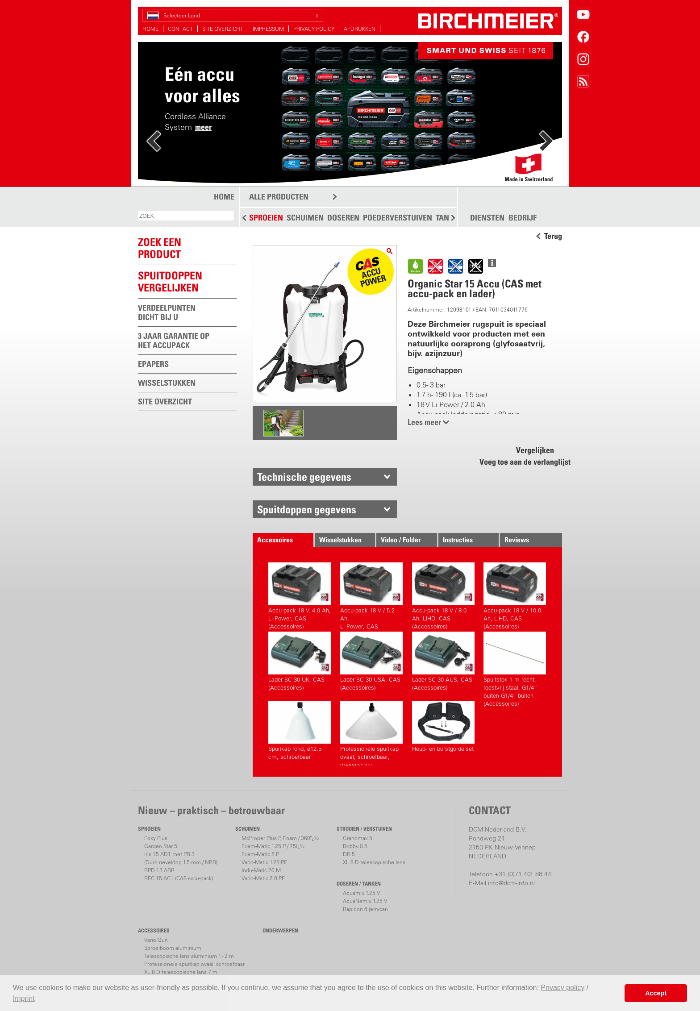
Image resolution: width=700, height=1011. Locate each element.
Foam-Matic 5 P (260, 854)
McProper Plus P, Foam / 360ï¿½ (280, 838)
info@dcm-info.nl (511, 883)
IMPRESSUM (268, 28)
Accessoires (275, 539)
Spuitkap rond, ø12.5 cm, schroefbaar (299, 730)
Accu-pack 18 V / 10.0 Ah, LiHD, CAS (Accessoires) (514, 594)
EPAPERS (153, 364)
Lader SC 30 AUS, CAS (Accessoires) (443, 661)
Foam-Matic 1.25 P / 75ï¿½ (273, 846)
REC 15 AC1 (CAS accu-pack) (178, 878)
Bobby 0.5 (355, 846)
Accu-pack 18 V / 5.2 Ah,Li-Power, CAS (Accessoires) (371, 594)
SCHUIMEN (305, 217)
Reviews (516, 539)
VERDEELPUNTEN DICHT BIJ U (167, 312)
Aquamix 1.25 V (361, 893)
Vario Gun (156, 939)
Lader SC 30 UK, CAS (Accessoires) (299, 661)
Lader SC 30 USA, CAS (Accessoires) (371, 661)
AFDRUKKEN (359, 28)
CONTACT (180, 28)
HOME (150, 28)
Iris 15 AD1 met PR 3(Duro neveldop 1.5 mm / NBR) (180, 858)
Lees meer (424, 422)
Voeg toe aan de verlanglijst (520, 461)
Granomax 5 (357, 838)
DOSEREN (343, 217)
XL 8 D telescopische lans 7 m (180, 972)
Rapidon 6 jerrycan (365, 909)
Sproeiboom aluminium (172, 947)
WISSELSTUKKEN (167, 382)
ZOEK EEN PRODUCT (159, 248)
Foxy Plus (155, 838)
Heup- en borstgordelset (443, 726)
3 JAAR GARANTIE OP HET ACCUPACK (173, 340)
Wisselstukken (340, 539)
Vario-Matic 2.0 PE (263, 878)
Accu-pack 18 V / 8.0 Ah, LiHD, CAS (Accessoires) (443, 594)
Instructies (458, 539)
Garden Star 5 (160, 846)
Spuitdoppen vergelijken (170, 281)
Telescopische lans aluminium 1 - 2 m (189, 956)
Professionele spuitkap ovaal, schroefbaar (194, 964)
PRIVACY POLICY (313, 28)
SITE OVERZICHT (222, 28)
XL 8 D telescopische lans (374, 862)
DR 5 (349, 854)
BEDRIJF (522, 217)
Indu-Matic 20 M (261, 870)
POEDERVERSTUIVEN (397, 217)
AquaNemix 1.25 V (365, 901)
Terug (553, 236)
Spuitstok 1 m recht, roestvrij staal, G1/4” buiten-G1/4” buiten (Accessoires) (514, 664)
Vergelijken (535, 450)
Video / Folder (401, 539)
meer (203, 127)
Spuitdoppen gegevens (306, 509)
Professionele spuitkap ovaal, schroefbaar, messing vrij (371, 733)
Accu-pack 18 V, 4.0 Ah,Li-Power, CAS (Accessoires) (299, 594)
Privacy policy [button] (562, 987)
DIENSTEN (487, 217)
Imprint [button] (24, 998)
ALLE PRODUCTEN (278, 196)
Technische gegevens (304, 476)
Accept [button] (656, 993)
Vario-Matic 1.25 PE (264, 862)
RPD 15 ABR (159, 870)
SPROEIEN (266, 217)
